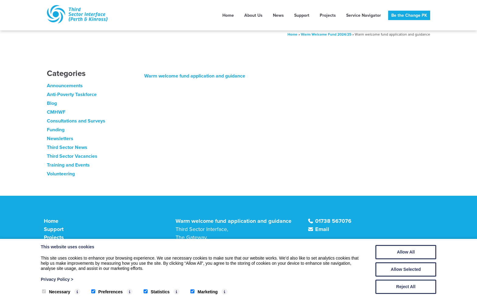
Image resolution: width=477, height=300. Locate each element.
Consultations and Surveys (76, 120)
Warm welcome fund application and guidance (194, 75)
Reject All (405, 286)
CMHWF (56, 112)
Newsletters (60, 138)
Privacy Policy (57, 279)
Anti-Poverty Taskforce (72, 94)
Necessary (56, 291)
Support (301, 15)
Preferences (107, 291)
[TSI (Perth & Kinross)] (77, 21)
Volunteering (61, 173)
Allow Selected (406, 269)
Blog (52, 103)
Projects (328, 15)
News (278, 15)
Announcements (65, 85)
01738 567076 (333, 221)
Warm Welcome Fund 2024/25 (326, 34)
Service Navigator (363, 15)
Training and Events (68, 164)
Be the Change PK (409, 15)
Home (228, 15)
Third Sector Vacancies (72, 156)
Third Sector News (67, 147)
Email (322, 229)
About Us (253, 15)
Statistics (156, 291)
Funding (55, 129)
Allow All (406, 252)
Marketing (204, 291)
